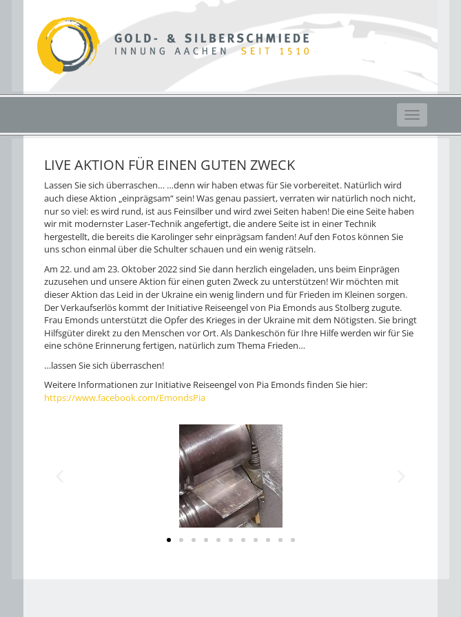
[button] (169, 540)
